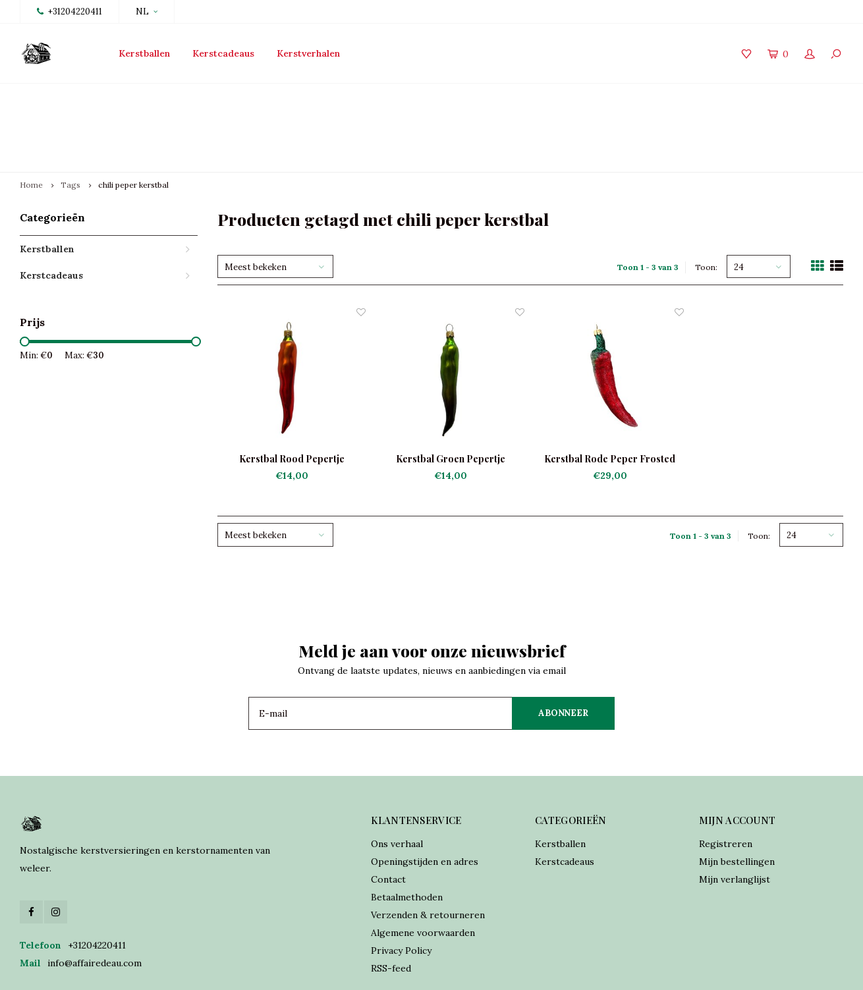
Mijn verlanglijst (734, 817)
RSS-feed (391, 906)
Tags (70, 123)
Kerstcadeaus (223, 53)
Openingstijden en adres (424, 800)
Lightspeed (310, 970)
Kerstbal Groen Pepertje (450, 397)
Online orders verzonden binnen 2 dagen (508, 96)
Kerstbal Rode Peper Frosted (609, 397)
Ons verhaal (397, 782)
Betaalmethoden (407, 835)
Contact (388, 817)
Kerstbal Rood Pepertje (292, 397)
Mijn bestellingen (737, 800)
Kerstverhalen (308, 53)
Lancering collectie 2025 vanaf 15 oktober (119, 96)
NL (146, 11)
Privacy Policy (401, 888)
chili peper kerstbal (133, 123)
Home (31, 123)
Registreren (725, 782)
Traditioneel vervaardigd (316, 96)
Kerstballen (144, 53)
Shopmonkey (410, 970)
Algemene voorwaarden (423, 871)
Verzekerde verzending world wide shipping (740, 96)
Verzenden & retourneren (428, 853)
